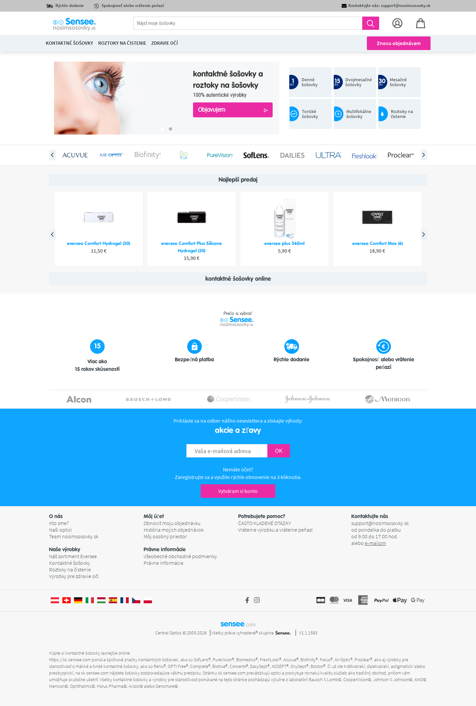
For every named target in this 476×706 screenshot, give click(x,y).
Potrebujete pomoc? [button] (261, 516)
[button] (96, 516)
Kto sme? (59, 523)
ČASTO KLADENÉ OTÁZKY (264, 523)
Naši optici (60, 529)
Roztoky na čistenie (70, 569)
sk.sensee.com (94, 673)
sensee (238, 624)
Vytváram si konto (238, 491)
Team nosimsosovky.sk (73, 536)
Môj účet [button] (154, 516)
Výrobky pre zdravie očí (74, 576)
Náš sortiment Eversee (73, 556)
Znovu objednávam (399, 43)
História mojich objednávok (174, 529)
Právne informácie (163, 562)
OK (278, 450)
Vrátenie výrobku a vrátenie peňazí (275, 529)
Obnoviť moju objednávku (172, 523)
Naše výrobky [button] (64, 549)
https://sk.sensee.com (70, 660)
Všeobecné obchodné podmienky (180, 556)
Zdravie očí (164, 43)
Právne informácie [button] (165, 549)
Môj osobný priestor (165, 536)
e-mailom (375, 543)
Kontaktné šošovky (69, 562)
